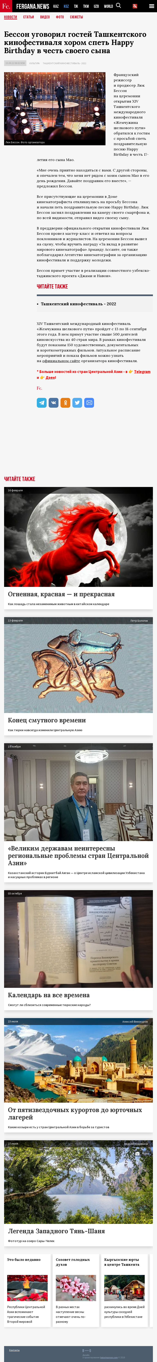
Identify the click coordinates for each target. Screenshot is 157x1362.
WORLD (110, 6)
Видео (45, 17)
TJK (76, 6)
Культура (34, 63)
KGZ (66, 6)
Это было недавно (23, 1259)
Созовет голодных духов (73, 1262)
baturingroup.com (109, 1357)
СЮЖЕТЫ (76, 17)
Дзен (50, 377)
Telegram (142, 371)
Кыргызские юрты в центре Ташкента (121, 1262)
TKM (87, 6)
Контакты (14, 1350)
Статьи (28, 17)
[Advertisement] (78, 445)
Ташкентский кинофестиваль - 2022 (64, 63)
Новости (10, 17)
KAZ (56, 6)
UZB (97, 6)
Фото (60, 17)
